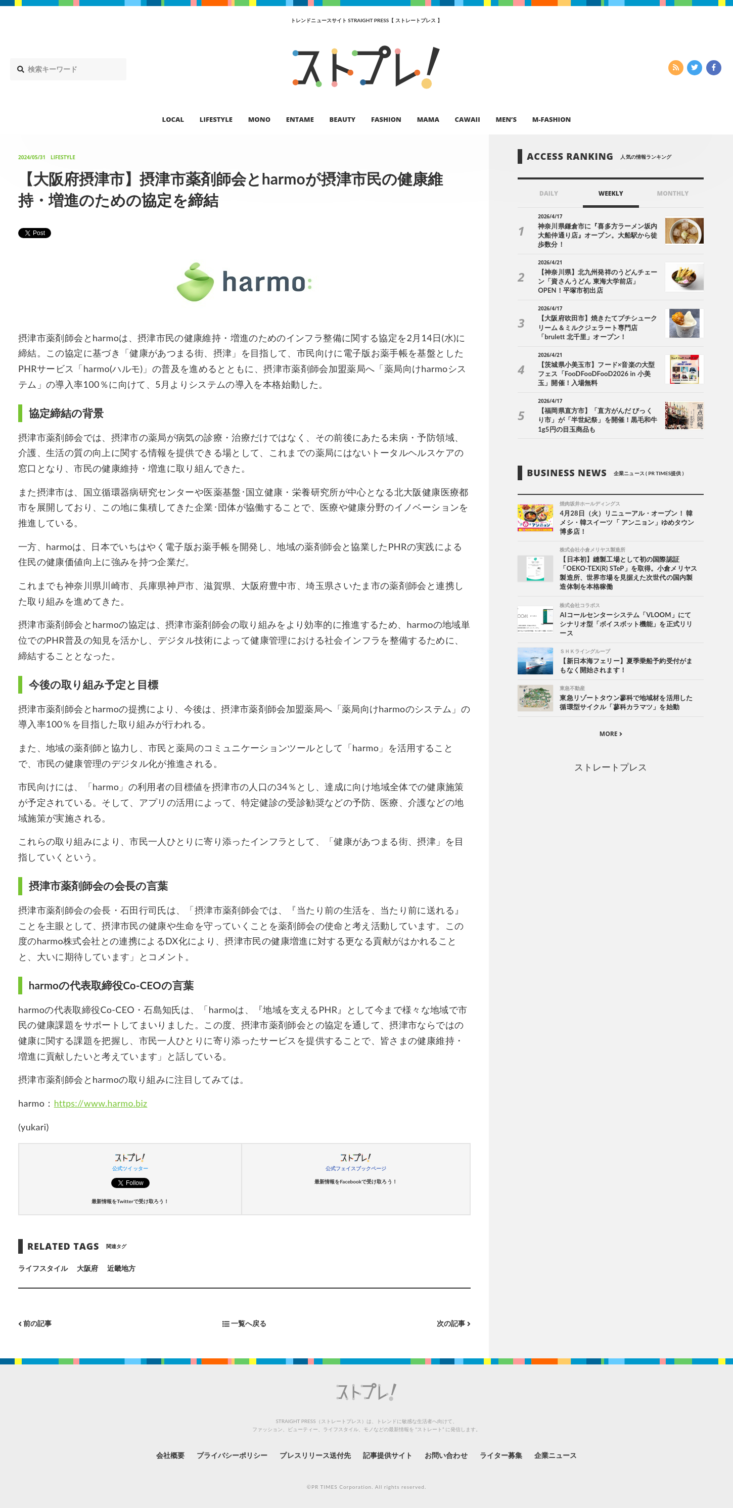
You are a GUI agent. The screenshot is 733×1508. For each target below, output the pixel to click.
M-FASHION (551, 119)
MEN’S (506, 119)
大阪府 (87, 1267)
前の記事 (35, 1323)
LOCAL (173, 119)
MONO (259, 119)
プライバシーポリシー (231, 1454)
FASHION (386, 119)
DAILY (548, 193)
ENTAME (300, 119)
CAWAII (467, 119)
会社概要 (169, 1454)
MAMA (428, 119)
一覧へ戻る (244, 1323)
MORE (611, 734)
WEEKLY (611, 193)
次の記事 (454, 1323)
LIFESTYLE (216, 119)
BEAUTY (343, 119)
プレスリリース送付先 (315, 1454)
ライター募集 (501, 1454)
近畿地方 (121, 1267)
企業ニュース (556, 1454)
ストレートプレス (610, 767)
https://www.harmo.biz (102, 1103)
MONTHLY (673, 193)
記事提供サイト (388, 1454)
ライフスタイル (43, 1267)
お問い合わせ (446, 1454)
